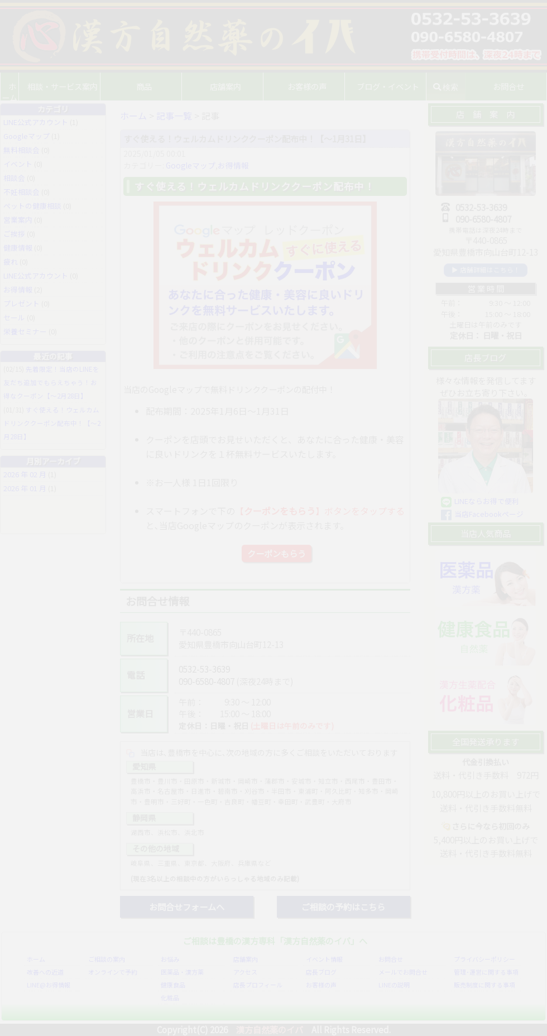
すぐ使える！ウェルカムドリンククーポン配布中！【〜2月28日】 (51, 423)
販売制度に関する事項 (484, 984)
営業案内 (17, 219)
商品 (152, 86)
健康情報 (17, 247)
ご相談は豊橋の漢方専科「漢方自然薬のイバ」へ (275, 940)
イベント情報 (324, 959)
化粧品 (170, 997)
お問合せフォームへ (186, 906)
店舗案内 (245, 959)
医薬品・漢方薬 (182, 971)
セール (14, 317)
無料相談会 (21, 150)
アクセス (245, 971)
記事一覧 (174, 115)
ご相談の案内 (106, 959)
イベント (17, 164)
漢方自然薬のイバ (269, 1029)
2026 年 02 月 (24, 474)
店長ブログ (321, 971)
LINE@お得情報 (48, 984)
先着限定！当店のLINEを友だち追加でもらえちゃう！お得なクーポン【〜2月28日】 (51, 382)
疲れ (10, 261)
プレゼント (21, 303)
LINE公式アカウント (35, 122)
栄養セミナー (25, 331)
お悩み (170, 959)
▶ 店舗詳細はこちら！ (486, 269)
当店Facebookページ (489, 514)
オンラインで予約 (112, 971)
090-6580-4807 (206, 681)
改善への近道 (45, 971)
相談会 (14, 177)
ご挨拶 (14, 233)
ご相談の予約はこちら (343, 906)
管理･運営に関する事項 (486, 971)
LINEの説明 (394, 984)
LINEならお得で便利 (486, 501)
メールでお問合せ (403, 971)
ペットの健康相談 (32, 205)
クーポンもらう (276, 553)
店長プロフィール (257, 984)
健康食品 (173, 984)
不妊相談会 (21, 191)
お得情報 (233, 165)
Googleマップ (190, 165)
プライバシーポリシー (484, 959)
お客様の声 (309, 86)
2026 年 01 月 (24, 488)
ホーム (16, 86)
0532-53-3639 (204, 669)
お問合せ (390, 959)
